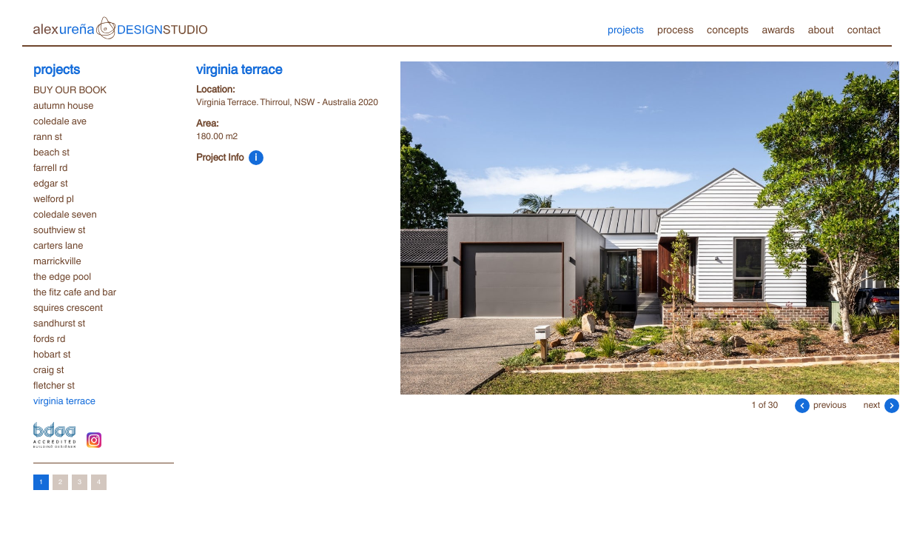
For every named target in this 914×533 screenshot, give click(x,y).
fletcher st (54, 385)
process (675, 28)
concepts (727, 28)
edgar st (50, 183)
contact (864, 28)
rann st (47, 136)
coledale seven (65, 214)
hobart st (51, 354)
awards (778, 28)
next (881, 404)
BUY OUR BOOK (70, 89)
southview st (59, 229)
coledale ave (60, 120)
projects (626, 28)
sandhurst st (59, 322)
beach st (51, 151)
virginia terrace (64, 400)
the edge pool (62, 276)
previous (821, 404)
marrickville (57, 260)
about (821, 28)
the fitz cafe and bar (74, 291)
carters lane (58, 245)
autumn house (63, 105)
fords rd (49, 338)
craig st (48, 369)
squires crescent (68, 307)
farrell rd (50, 167)
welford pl (53, 198)
